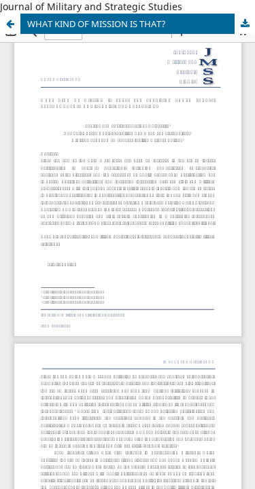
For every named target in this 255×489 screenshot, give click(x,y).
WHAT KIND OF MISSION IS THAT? (96, 24)
